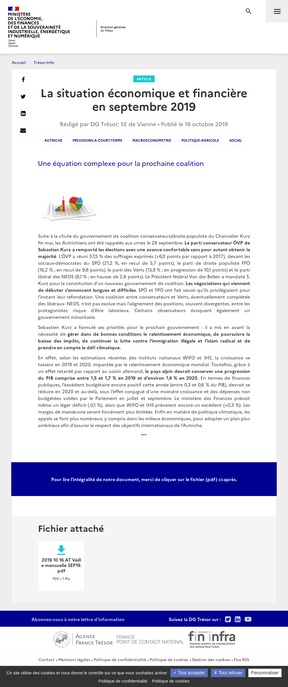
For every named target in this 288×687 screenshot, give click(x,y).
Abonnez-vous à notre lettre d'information (78, 619)
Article (144, 78)
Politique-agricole (200, 140)
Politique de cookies (169, 659)
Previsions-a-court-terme (97, 140)
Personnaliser (265, 672)
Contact (47, 659)
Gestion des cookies (211, 659)
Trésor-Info (43, 62)
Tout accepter (189, 672)
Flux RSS (241, 659)
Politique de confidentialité (120, 659)
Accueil (19, 62)
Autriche (53, 140)
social (235, 140)
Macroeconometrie (151, 140)
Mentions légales (74, 659)
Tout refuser (228, 672)
